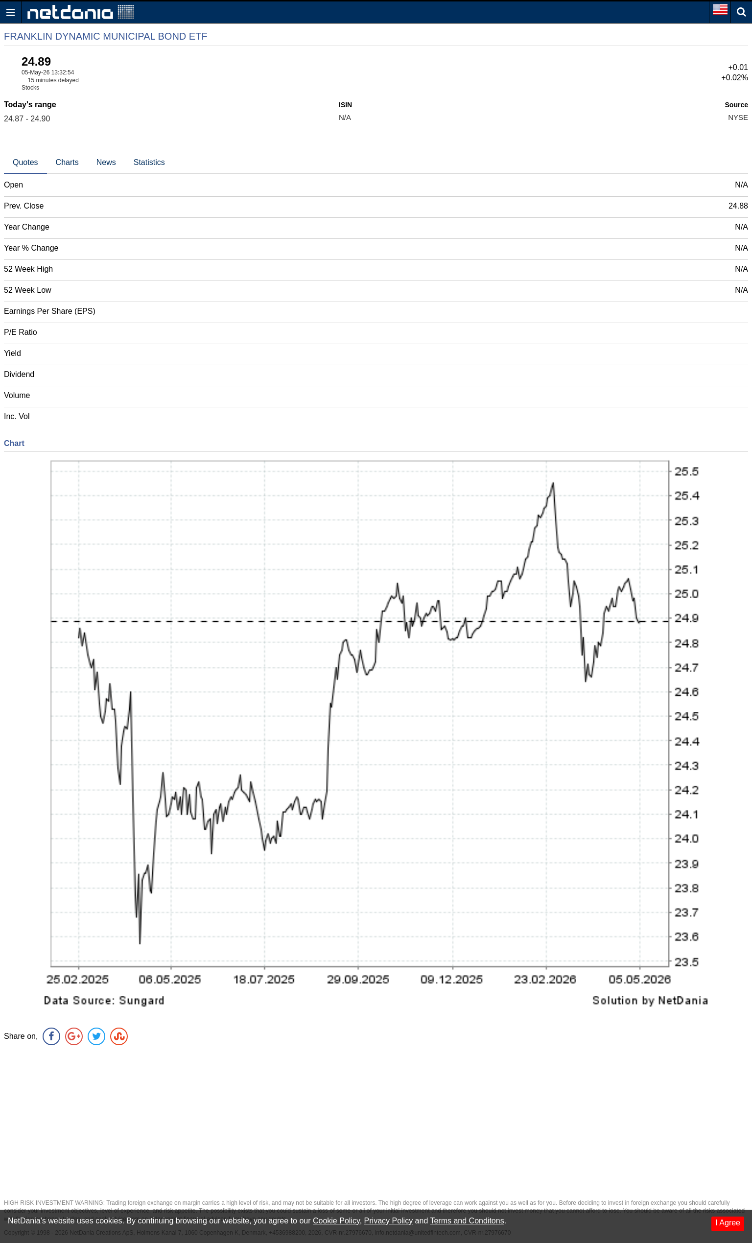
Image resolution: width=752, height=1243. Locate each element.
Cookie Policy (336, 1221)
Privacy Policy (388, 1221)
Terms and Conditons (467, 1221)
